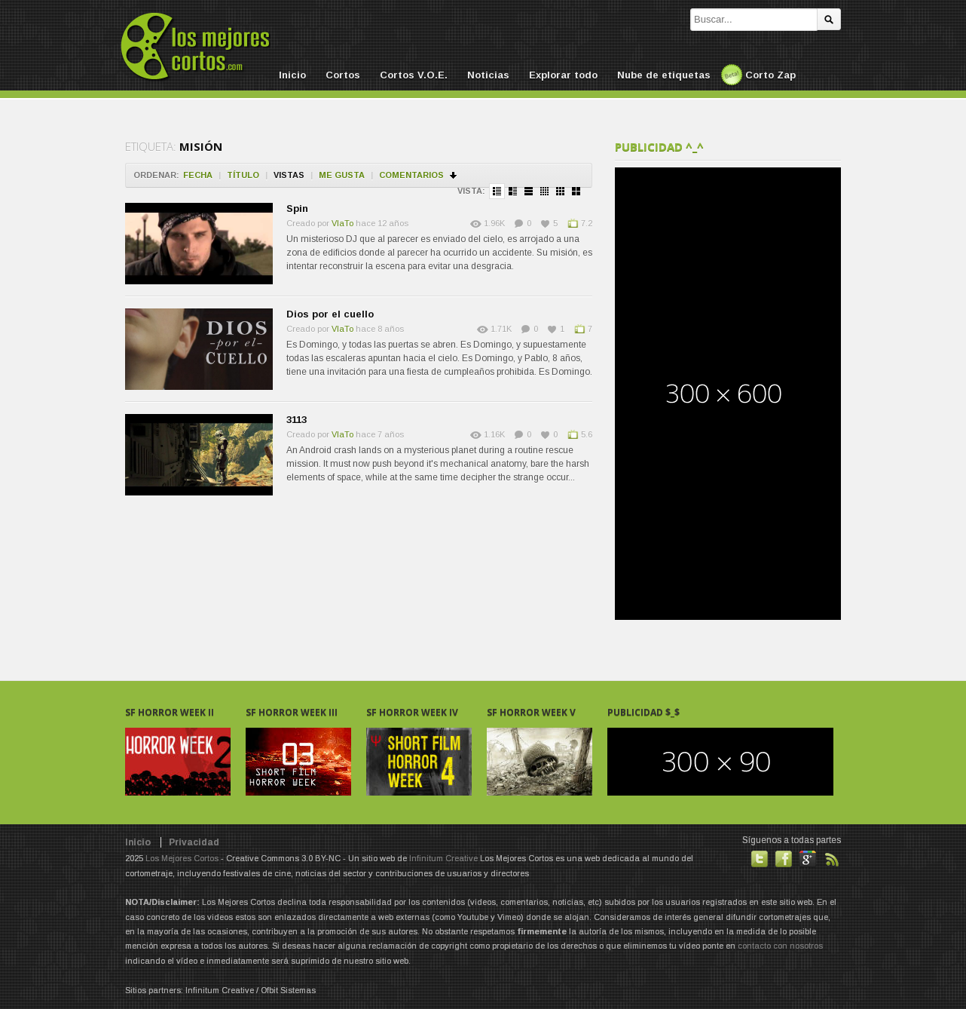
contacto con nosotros (780, 945)
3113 (296, 419)
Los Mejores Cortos (182, 858)
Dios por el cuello (330, 314)
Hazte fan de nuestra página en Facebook (784, 859)
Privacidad (194, 842)
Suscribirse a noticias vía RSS (832, 859)
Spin (297, 208)
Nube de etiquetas (664, 75)
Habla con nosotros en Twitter (759, 859)
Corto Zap (770, 75)
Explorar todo (563, 75)
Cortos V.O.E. (414, 75)
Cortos (343, 75)
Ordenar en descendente (454, 175)
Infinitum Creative (443, 858)
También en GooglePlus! (808, 859)
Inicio (292, 75)
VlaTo (342, 223)
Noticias (488, 75)
